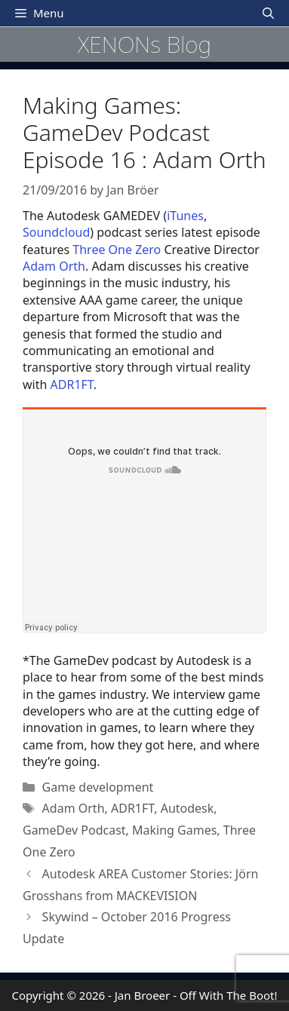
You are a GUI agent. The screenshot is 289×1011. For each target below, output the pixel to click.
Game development (98, 787)
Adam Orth (54, 266)
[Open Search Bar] (268, 13)
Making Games (174, 830)
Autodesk (187, 808)
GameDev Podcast (74, 830)
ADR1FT (72, 384)
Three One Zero (116, 249)
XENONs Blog (144, 44)
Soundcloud (56, 232)
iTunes (185, 215)
